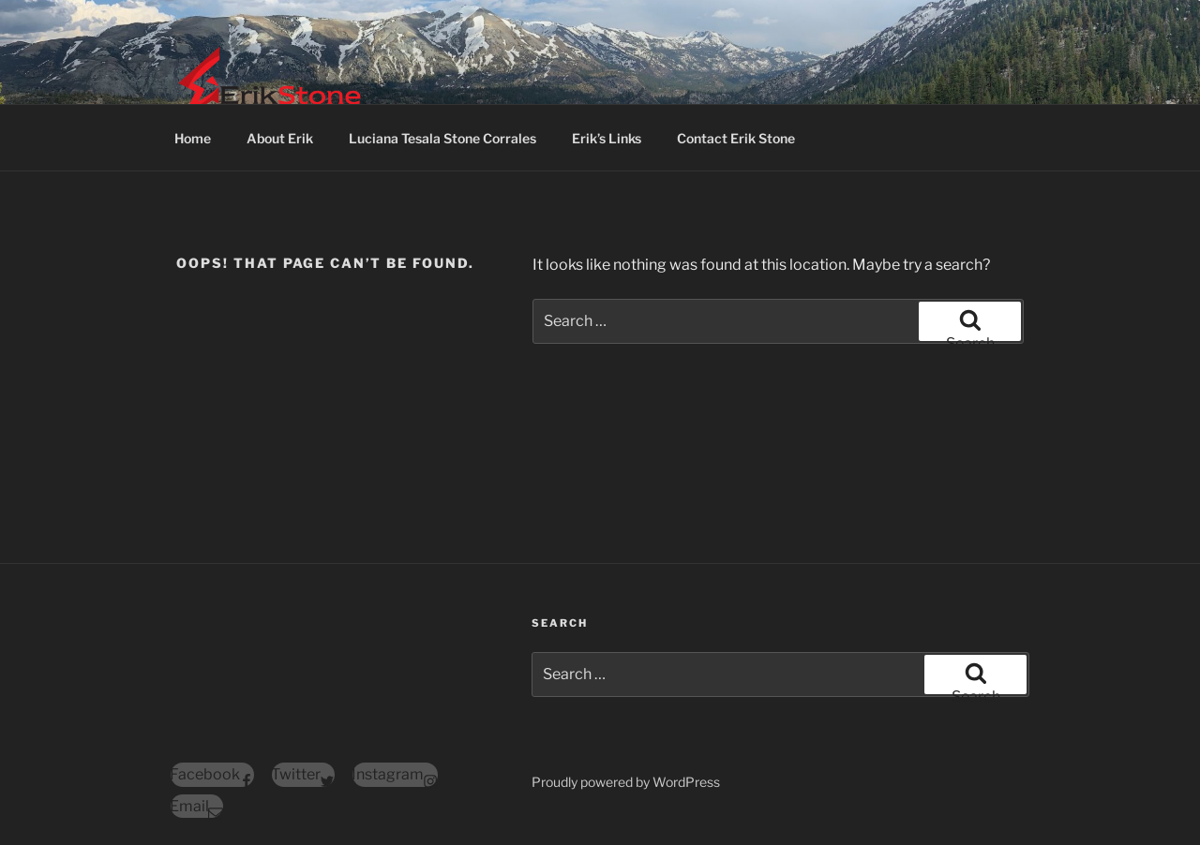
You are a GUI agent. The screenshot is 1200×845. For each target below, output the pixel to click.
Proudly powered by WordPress (626, 782)
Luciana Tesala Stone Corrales (442, 138)
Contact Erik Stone (736, 138)
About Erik (280, 138)
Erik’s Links (606, 138)
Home (192, 138)
